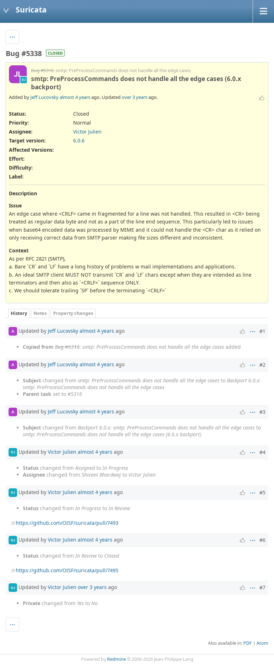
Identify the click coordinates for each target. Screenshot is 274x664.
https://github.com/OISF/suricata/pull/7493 (67, 522)
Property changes (73, 313)
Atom (262, 643)
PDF (247, 643)
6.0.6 (79, 140)
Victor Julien (87, 131)
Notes (40, 313)
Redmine (116, 659)
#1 (262, 331)
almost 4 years (75, 97)
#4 (262, 452)
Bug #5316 (42, 70)
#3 (262, 411)
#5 (262, 492)
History (19, 313)
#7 (262, 587)
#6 (262, 540)
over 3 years (134, 97)
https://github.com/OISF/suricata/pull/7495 (67, 570)
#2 (262, 364)
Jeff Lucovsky (44, 97)
